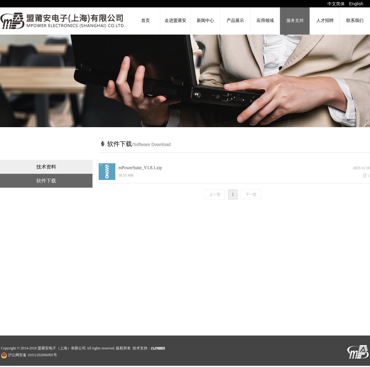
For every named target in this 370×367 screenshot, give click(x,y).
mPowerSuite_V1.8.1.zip (140, 167)
